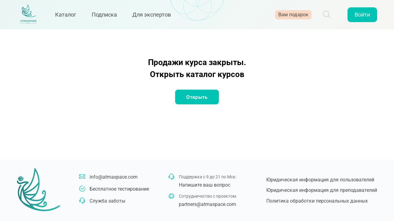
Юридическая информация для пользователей (320, 180)
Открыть (196, 97)
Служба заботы (107, 201)
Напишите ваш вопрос (204, 185)
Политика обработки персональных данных (317, 201)
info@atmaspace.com (114, 177)
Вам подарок (293, 16)
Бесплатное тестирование (119, 189)
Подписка (107, 16)
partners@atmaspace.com (207, 204)
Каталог (69, 16)
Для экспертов (155, 16)
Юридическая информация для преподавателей (321, 190)
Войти (362, 16)
